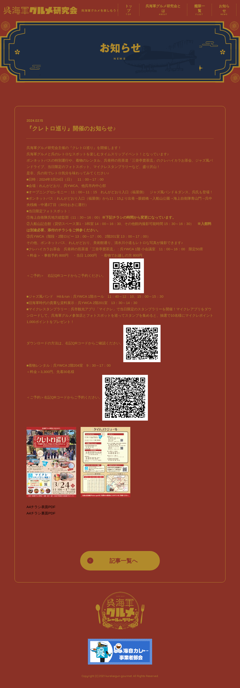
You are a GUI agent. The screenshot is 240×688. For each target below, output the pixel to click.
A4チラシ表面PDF (40, 507)
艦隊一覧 (199, 10)
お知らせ (224, 10)
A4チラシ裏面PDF (40, 513)
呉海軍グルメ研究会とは (163, 10)
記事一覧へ (123, 561)
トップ (128, 10)
